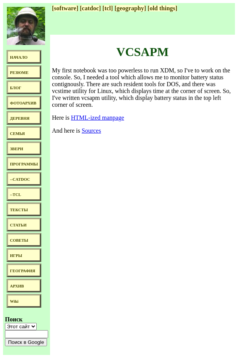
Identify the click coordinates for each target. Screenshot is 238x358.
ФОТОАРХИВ (23, 103)
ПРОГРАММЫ (24, 164)
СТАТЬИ (18, 225)
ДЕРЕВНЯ (19, 118)
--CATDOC (20, 179)
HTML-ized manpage (97, 117)
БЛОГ (15, 88)
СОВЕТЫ (19, 240)
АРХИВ (17, 286)
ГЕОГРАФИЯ (22, 271)
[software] (65, 8)
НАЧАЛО (19, 57)
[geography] (130, 8)
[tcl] (107, 8)
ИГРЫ (16, 256)
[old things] (162, 8)
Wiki (14, 301)
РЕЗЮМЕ (19, 73)
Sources (91, 130)
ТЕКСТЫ (19, 210)
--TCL (15, 195)
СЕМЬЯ (17, 134)
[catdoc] (90, 8)
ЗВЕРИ (16, 149)
